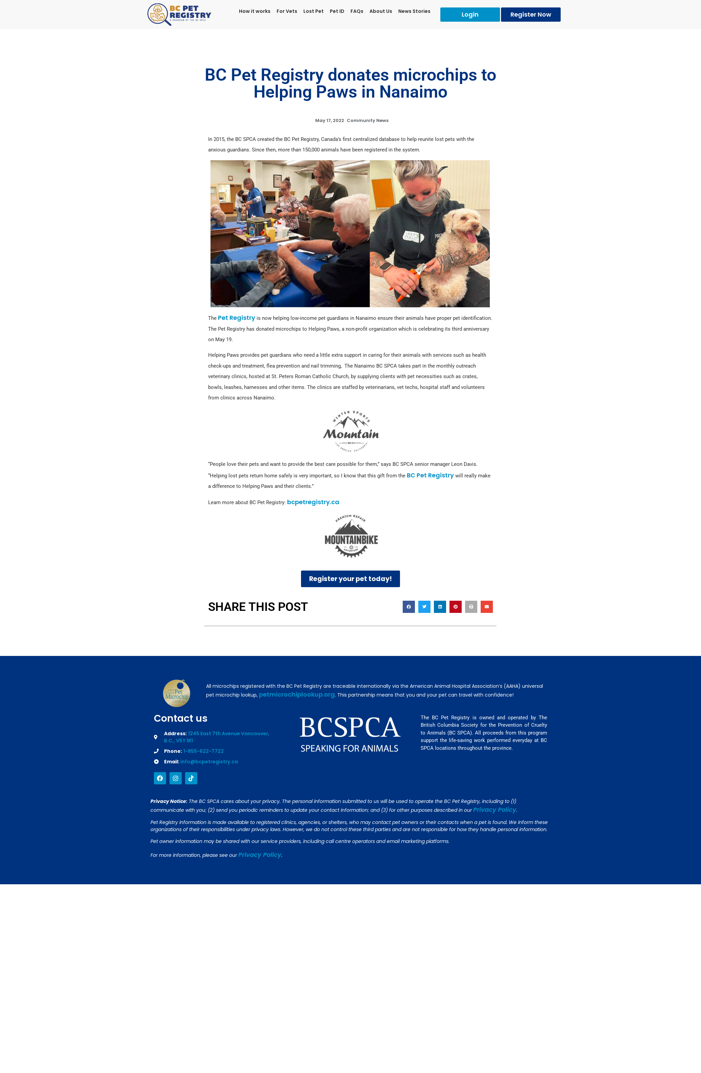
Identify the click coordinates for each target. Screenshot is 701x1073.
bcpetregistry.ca (313, 502)
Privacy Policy (494, 810)
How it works (255, 11)
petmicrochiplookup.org (297, 694)
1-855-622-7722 (203, 751)
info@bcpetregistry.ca (209, 762)
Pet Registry (236, 317)
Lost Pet (313, 11)
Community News (367, 120)
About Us (380, 11)
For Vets (287, 11)
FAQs (356, 11)
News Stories (414, 11)
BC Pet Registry (429, 475)
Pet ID (337, 11)
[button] (409, 607)
